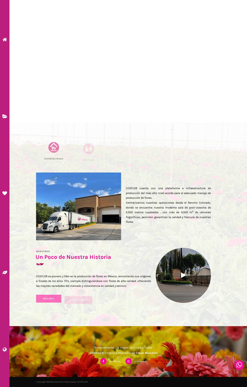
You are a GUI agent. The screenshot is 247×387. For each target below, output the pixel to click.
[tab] (53, 156)
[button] (42, 206)
